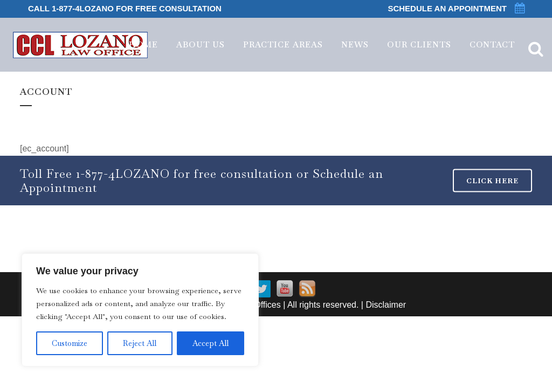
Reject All (139, 343)
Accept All (210, 343)
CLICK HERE (492, 180)
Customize (69, 343)
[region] (140, 309)
